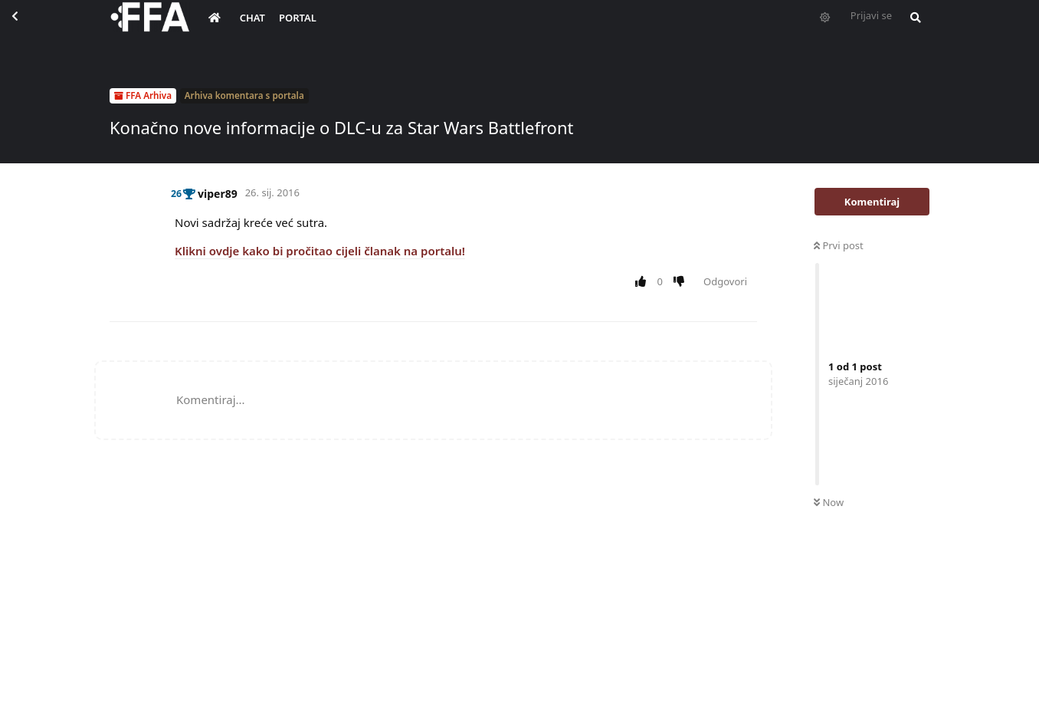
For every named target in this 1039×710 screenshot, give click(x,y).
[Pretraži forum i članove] (912, 27)
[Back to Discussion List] (27, 27)
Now (829, 502)
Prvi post (839, 245)
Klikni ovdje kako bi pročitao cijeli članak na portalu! (320, 250)
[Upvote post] (643, 282)
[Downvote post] (682, 282)
